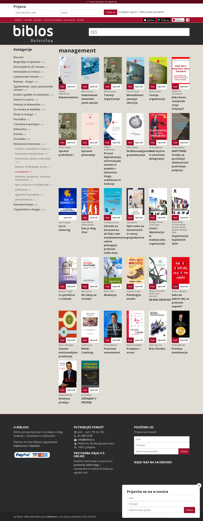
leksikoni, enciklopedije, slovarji (32, 167)
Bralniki (38, 20)
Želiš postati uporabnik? (152, 12)
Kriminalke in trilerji (28, 72)
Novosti (18, 57)
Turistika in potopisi (28, 124)
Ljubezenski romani (28, 77)
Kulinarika (21, 129)
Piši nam (80, 20)
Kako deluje (69, 20)
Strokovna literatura (29, 144)
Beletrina (52, 516)
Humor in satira (25, 99)
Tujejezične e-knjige (29, 209)
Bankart (35, 446)
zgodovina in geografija (29, 195)
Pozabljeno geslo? (127, 12)
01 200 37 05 (85, 436)
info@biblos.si (86, 439)
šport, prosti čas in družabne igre (33, 185)
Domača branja (25, 204)
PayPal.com (20, 446)
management (23, 172)
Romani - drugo (25, 81)
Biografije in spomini (28, 62)
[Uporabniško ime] (33, 13)
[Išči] (139, 32)
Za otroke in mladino (29, 109)
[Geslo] (79, 13)
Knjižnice (18, 20)
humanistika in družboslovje (31, 154)
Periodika (21, 119)
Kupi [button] (62, 86)
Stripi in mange (25, 114)
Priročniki (21, 139)
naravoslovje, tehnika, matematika (33, 160)
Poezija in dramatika (29, 104)
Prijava (183, 451)
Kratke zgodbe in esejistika (33, 95)
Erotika (19, 134)
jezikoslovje (23, 190)
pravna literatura (25, 199)
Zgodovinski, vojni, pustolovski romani (33, 88)
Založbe (28, 20)
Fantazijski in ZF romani (30, 67)
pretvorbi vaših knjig (86, 465)
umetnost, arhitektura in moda (32, 149)
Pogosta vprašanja (52, 20)
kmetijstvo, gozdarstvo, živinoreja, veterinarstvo (32, 178)
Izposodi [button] (71, 86)
